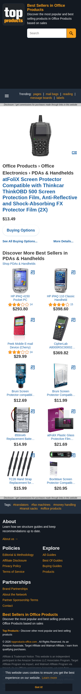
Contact (8, 605)
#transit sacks (29, 508)
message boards (41, 98)
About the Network (15, 594)
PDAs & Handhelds (52, 173)
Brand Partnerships (15, 588)
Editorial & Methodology (18, 554)
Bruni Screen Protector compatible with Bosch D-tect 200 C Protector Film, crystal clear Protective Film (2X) (20, 393)
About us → (10, 539)
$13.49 (9, 219)
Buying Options (21, 230)
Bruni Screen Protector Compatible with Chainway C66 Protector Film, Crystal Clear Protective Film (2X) (61, 393)
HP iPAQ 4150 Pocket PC (20, 298)
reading (68, 94)
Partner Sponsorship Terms (20, 600)
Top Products (11, 630)
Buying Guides (52, 566)
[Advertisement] (40, 65)
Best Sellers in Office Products (30, 614)
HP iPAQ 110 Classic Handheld (60, 298)
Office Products (20, 166)
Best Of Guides (53, 560)
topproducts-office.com (24, 641)
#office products (51, 508)
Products (48, 571)
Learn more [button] (49, 677)
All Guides (49, 554)
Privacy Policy (12, 566)
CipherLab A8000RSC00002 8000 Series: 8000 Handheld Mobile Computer (61, 345)
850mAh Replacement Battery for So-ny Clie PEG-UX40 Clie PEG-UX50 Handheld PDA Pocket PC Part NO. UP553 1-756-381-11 (20, 437)
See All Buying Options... (20, 241)
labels (60, 98)
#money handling (64, 504)
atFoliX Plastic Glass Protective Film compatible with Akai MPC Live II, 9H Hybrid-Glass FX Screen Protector (60, 437)
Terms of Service (13, 571)
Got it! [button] (39, 687)
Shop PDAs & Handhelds (19, 263)
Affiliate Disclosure (15, 560)
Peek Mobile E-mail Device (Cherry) (20, 345)
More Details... (63, 241)
